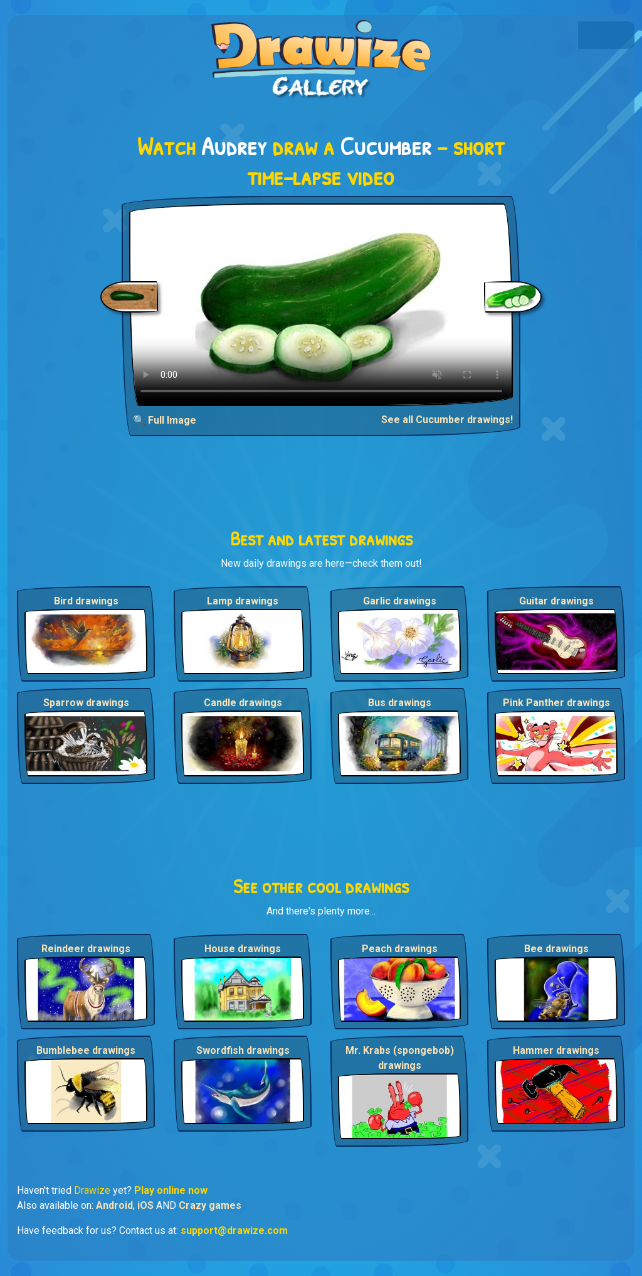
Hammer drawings (556, 1050)
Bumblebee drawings (85, 1050)
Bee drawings (556, 949)
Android (114, 1205)
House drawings (242, 949)
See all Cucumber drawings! (447, 420)
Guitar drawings (556, 601)
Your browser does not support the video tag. (321, 304)
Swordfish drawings (243, 1050)
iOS (145, 1205)
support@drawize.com (234, 1230)
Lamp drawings (242, 601)
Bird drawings (86, 601)
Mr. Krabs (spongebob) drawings (399, 1057)
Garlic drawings (399, 601)
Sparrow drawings (86, 703)
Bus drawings (399, 703)
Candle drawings (243, 703)
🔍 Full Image (164, 420)
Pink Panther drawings (556, 703)
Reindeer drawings (85, 949)
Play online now (171, 1190)
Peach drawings (400, 949)
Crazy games (210, 1205)
